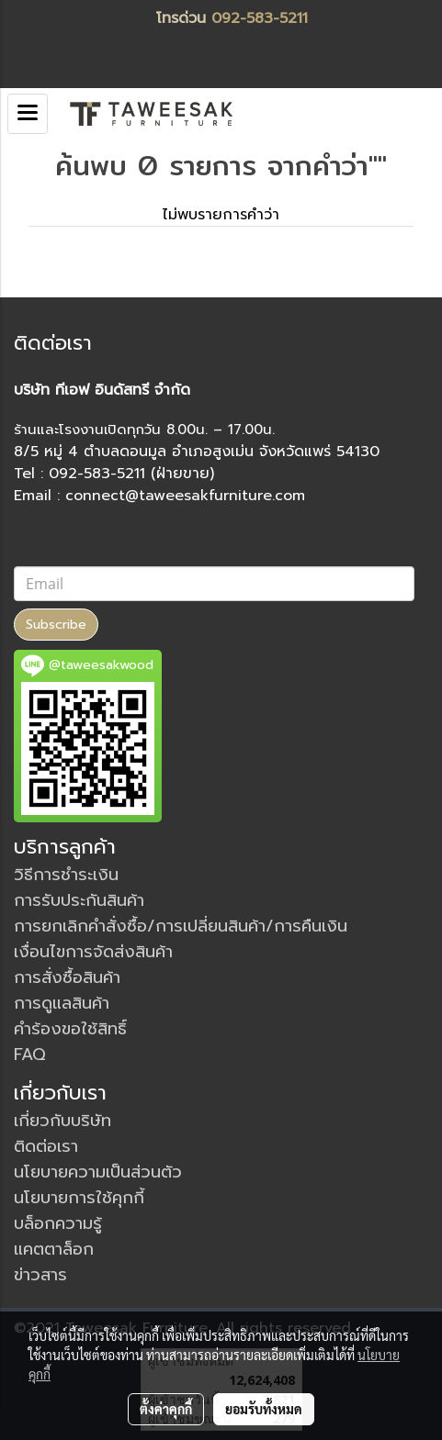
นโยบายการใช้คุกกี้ (79, 1198)
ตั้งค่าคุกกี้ (166, 1409)
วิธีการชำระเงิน (66, 874)
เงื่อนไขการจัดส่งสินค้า (93, 952)
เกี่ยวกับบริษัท (62, 1120)
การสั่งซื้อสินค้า (67, 977)
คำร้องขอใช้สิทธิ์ (70, 1029)
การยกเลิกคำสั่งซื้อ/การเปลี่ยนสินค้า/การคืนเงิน (180, 926)
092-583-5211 (259, 18)
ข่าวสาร (40, 1275)
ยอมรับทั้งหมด (263, 1409)
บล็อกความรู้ (58, 1223)
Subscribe (56, 624)
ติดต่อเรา (46, 1146)
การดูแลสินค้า (61, 1003)
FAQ (30, 1054)
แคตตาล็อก (54, 1249)
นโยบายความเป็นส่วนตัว (98, 1172)
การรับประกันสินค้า (79, 900)
